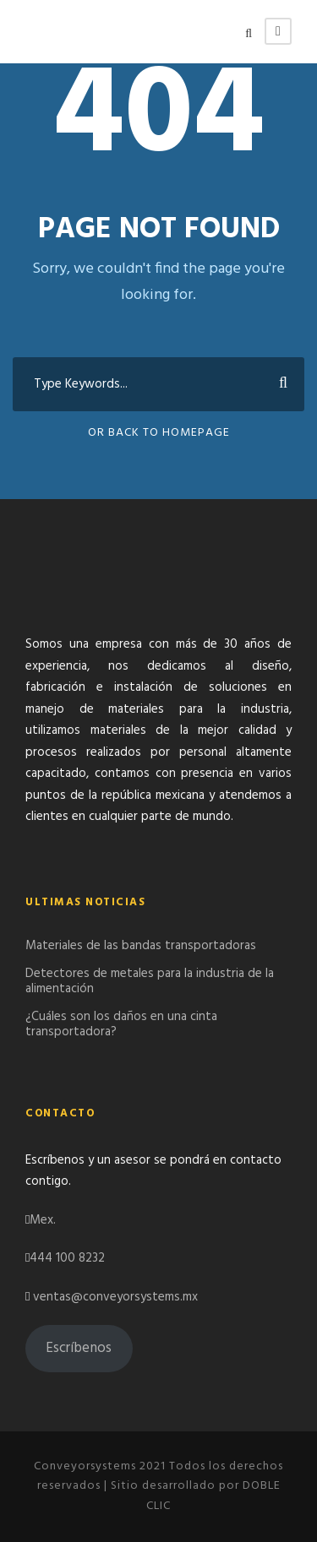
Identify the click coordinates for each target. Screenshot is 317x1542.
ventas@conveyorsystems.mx (115, 1297)
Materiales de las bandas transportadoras (140, 946)
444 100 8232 (67, 1258)
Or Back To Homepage (159, 433)
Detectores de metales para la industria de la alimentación (149, 981)
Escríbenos (79, 1348)
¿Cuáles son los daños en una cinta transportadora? (121, 1024)
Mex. (43, 1220)
